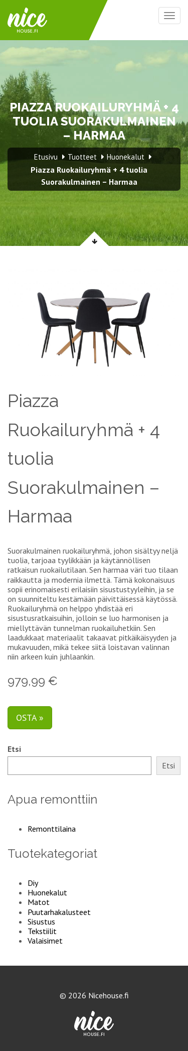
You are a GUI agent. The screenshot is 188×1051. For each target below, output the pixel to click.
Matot (39, 902)
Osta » (30, 717)
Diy (33, 883)
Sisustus (41, 921)
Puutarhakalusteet (59, 912)
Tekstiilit (42, 931)
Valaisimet (45, 941)
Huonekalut (47, 892)
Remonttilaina (52, 829)
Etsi (14, 749)
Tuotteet (82, 157)
